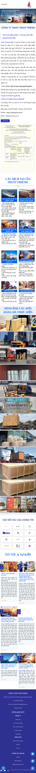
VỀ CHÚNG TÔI (5, 120)
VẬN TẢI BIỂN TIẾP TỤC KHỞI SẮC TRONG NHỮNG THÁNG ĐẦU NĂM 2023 (8, 620)
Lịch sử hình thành (18, 723)
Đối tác (18, 744)
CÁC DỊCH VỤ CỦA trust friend (18, 180)
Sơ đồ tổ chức (18, 730)
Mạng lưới (18, 734)
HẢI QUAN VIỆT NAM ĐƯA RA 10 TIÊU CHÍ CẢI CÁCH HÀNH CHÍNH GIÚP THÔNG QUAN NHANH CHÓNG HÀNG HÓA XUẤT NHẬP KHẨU (26, 577)
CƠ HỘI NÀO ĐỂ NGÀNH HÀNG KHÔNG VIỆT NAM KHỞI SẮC (25, 620)
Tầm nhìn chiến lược (18, 727)
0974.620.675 (18, 760)
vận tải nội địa (9, 291)
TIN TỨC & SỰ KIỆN (18, 554)
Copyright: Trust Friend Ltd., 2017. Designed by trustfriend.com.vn (23, 769)
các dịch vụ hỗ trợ (27, 260)
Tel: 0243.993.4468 (18, 700)
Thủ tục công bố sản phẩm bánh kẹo (8, 574)
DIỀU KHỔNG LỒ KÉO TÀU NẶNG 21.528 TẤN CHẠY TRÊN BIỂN (9, 666)
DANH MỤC (18, 737)
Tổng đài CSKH (18, 708)
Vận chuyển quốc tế (9, 200)
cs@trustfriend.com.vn (18, 764)
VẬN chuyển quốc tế (9, 230)
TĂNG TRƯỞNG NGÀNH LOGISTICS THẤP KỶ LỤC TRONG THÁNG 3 (26, 666)
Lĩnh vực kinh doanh (18, 741)
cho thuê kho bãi (26, 291)
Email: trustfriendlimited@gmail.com (18, 704)
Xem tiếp (3, 600)
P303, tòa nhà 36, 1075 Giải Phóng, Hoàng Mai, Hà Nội (18, 697)
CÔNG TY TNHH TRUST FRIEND (18, 27)
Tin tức (18, 748)
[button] (2, 16)
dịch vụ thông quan (27, 230)
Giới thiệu (18, 719)
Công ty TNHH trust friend (18, 693)
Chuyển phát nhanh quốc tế (9, 261)
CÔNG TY (18, 716)
